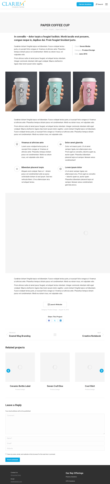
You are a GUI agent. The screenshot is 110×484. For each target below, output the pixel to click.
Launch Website (55, 304)
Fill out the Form (16, 475)
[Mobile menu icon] (106, 4)
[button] (8, 371)
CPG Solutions (70, 481)
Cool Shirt (90, 386)
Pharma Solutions (71, 477)
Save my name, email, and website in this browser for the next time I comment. (31, 454)
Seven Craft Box (55, 386)
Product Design (52, 310)
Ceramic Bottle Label (20, 386)
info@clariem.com (16, 481)
